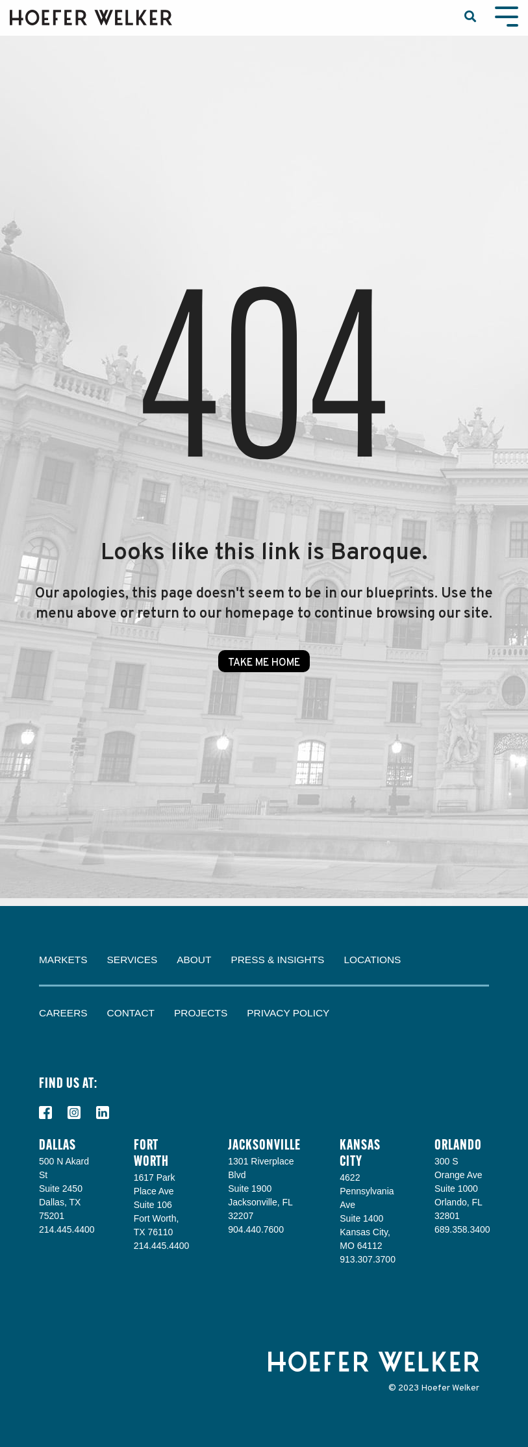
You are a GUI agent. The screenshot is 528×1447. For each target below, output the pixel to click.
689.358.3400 (462, 1229)
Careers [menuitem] (63, 1012)
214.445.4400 (67, 1229)
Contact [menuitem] (131, 1012)
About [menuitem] (194, 959)
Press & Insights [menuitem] (277, 959)
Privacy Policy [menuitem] (288, 1012)
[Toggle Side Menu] (506, 15)
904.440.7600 (256, 1229)
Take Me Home (264, 663)
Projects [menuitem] (200, 1012)
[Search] (470, 17)
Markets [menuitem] (63, 959)
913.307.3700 (368, 1259)
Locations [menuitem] (372, 959)
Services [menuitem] (132, 959)
